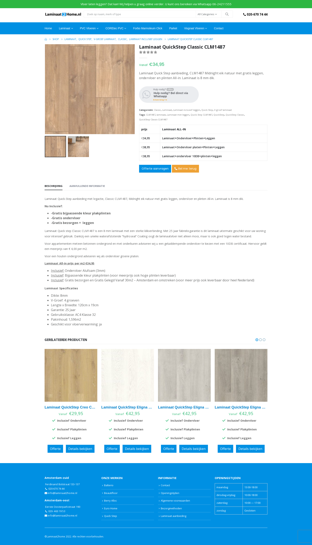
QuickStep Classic (235, 115)
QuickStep (219, 115)
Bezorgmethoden (171, 508)
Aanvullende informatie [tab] (87, 186)
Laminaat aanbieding (173, 516)
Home (48, 28)
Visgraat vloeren (194, 28)
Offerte (55, 449)
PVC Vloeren (88, 28)
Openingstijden (170, 493)
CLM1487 (150, 115)
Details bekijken (80, 449)
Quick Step (207, 110)
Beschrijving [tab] (53, 186)
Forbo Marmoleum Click (147, 28)
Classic (157, 110)
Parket (173, 28)
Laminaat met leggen (178, 115)
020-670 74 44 (254, 14)
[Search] (227, 14)
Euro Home (110, 508)
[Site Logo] (63, 14)
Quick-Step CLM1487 (201, 115)
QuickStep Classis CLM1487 (153, 119)
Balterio (108, 485)
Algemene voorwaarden (175, 500)
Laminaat (167, 110)
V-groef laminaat (223, 110)
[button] (257, 339)
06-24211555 (221, 4)
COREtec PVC (114, 28)
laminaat (161, 115)
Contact (218, 28)
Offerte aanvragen (155, 169)
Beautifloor (111, 493)
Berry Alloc (110, 500)
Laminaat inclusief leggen (186, 110)
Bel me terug (185, 169)
